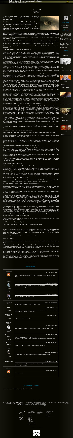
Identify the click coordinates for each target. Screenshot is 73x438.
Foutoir (20, 418)
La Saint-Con (22, 414)
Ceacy (8, 291)
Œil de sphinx (65, 87)
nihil (8, 348)
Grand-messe (65, 120)
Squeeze (48, 416)
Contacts (21, 413)
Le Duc (9, 281)
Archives (30, 420)
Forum (20, 416)
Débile (68, 25)
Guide (20, 412)
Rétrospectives (31, 422)
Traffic (37, 12)
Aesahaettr (9, 271)
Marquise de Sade (8, 315)
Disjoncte (65, 27)
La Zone (25, 1)
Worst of (30, 419)
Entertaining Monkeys (48, 414)
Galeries (21, 417)
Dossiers (30, 416)
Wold (8, 307)
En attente (30, 413)
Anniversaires (31, 421)
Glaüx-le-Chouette (8, 323)
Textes (32, 411)
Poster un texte (31, 412)
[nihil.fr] (47, 412)
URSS (38, 413)
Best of (29, 418)
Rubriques (30, 414)
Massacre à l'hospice (66, 54)
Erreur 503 (21, 419)
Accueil (23, 411)
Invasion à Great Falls (36, 10)
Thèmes (63, 25)
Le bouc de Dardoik (66, 104)
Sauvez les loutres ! (66, 70)
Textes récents (40, 412)
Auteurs (29, 424)
